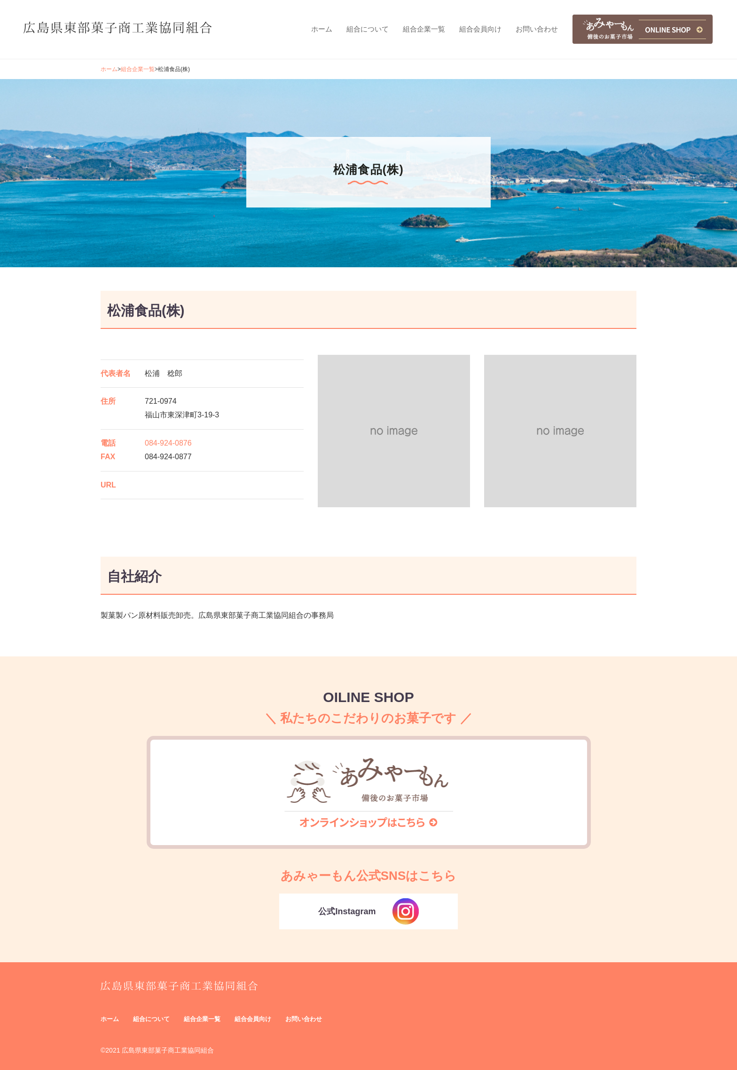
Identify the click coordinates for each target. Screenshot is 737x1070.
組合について (151, 1018)
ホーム (109, 69)
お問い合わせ (303, 1018)
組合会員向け (253, 1018)
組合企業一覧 (138, 69)
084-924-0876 (168, 443)
